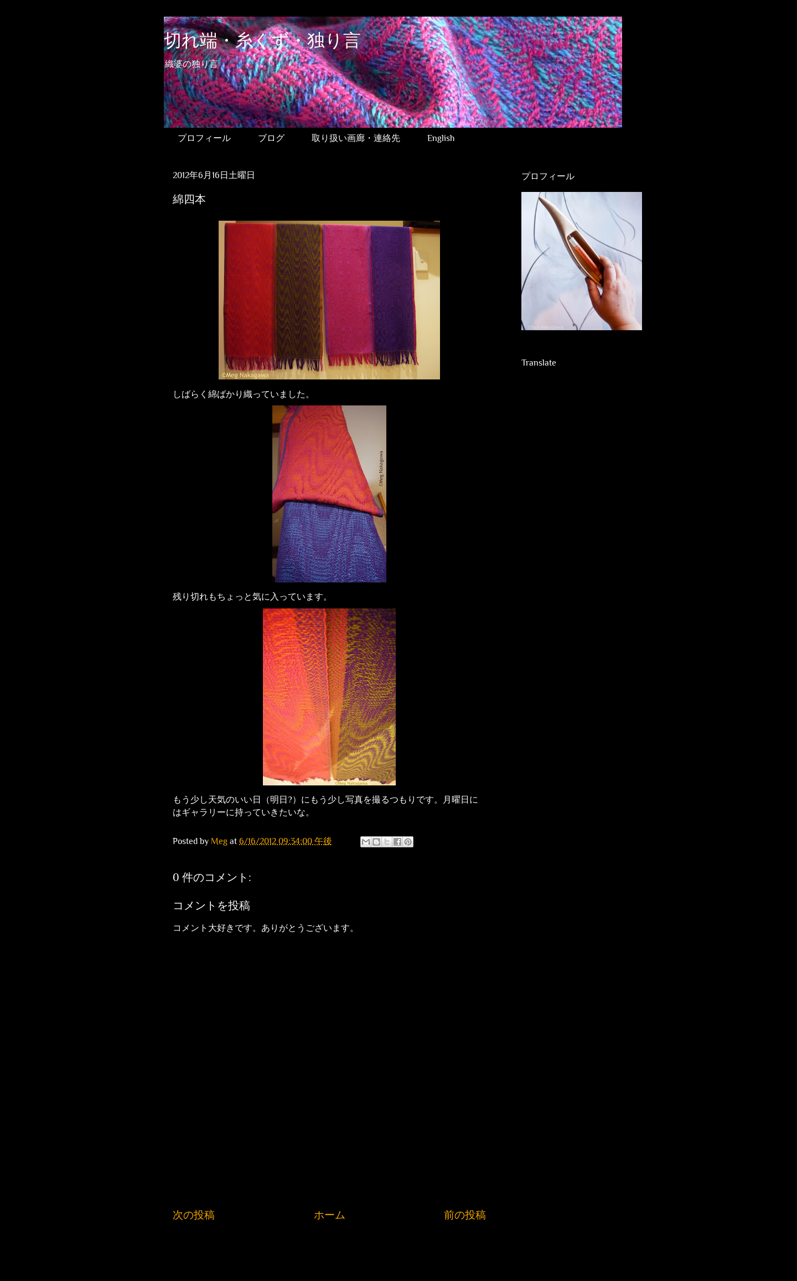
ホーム (329, 1215)
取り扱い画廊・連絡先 (356, 138)
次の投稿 (194, 1215)
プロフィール (204, 138)
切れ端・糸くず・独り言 (262, 41)
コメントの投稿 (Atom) (340, 1248)
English (440, 138)
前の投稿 (465, 1215)
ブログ (271, 138)
